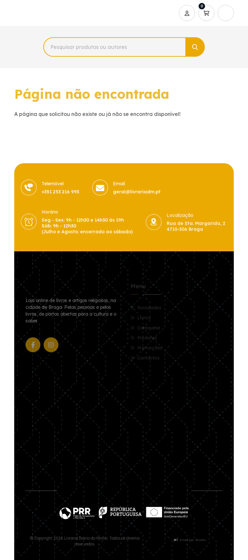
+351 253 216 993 (60, 192)
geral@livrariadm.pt (136, 193)
